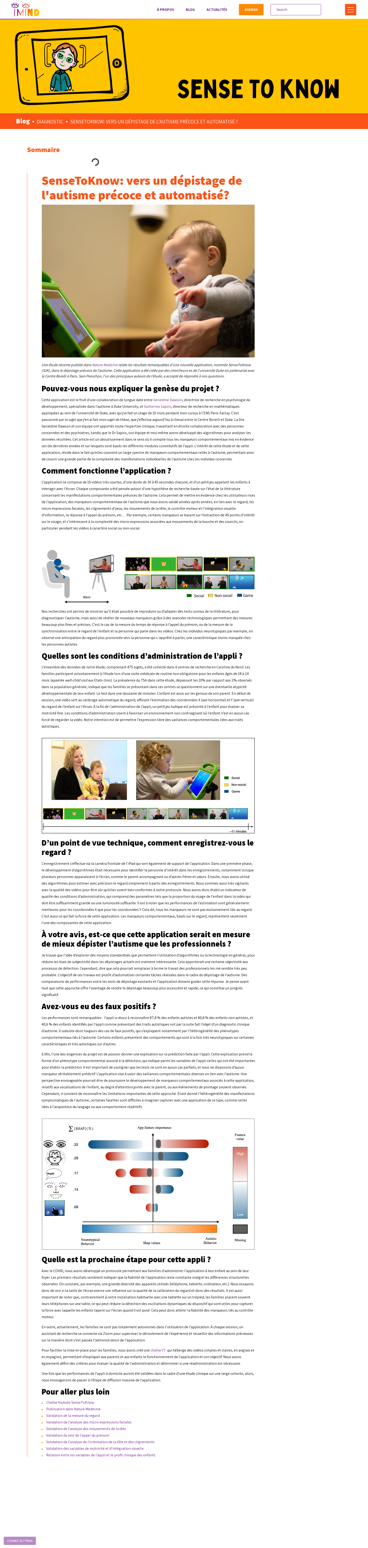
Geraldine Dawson (262, 377)
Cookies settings (20, 1541)
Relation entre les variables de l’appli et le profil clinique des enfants (195, 1484)
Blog (188, 9)
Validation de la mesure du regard (168, 1444)
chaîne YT (253, 1372)
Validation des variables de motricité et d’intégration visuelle (189, 1477)
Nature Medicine (199, 336)
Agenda (249, 9)
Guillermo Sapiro (277, 383)
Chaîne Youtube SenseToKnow (165, 1431)
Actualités (215, 9)
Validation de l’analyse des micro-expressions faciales (183, 1451)
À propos (163, 9)
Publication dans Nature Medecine (168, 1438)
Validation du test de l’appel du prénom (172, 1464)
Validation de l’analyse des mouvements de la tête (181, 1457)
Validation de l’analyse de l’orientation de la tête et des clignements (195, 1471)
